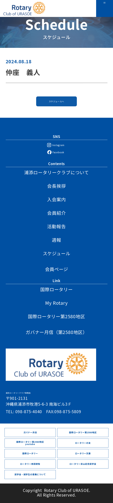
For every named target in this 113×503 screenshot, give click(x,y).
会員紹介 (56, 213)
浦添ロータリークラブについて (56, 172)
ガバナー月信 (30, 432)
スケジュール (56, 253)
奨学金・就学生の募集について (30, 474)
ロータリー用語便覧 (30, 463)
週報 (56, 240)
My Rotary (56, 303)
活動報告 (56, 226)
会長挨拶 (56, 186)
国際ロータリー (56, 289)
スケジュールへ (56, 102)
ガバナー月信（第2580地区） (56, 332)
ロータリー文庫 (83, 453)
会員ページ (56, 269)
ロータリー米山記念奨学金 (82, 463)
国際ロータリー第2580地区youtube (30, 443)
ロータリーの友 (83, 442)
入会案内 (56, 199)
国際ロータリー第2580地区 (56, 316)
